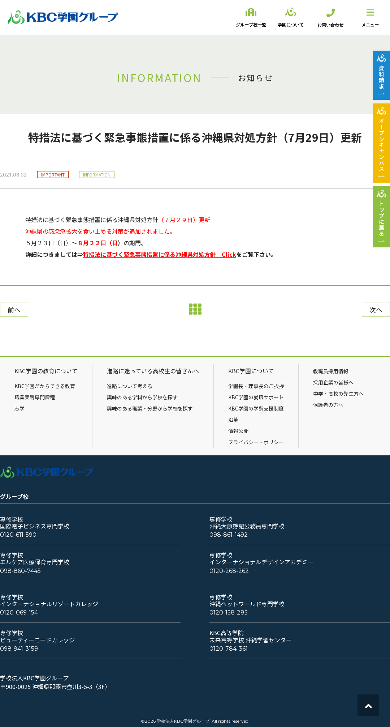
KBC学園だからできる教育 (44, 386)
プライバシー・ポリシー (256, 442)
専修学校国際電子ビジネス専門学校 (34, 523)
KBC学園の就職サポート (256, 397)
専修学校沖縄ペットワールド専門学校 (247, 600)
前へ (14, 309)
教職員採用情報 (330, 371)
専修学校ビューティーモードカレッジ (37, 636)
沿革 (233, 419)
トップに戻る (381, 219)
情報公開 (238, 430)
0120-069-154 (19, 612)
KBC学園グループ (63, 17)
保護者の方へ (328, 404)
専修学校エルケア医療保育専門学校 (34, 558)
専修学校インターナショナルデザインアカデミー (261, 558)
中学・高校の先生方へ (338, 393)
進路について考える (129, 386)
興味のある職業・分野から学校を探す (150, 408)
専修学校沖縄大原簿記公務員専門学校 (247, 523)
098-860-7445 (20, 570)
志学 (19, 408)
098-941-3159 (19, 648)
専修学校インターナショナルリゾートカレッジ (49, 600)
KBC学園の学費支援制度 (256, 408)
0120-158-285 (228, 612)
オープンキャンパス (381, 145)
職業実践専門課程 (34, 397)
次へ (375, 309)
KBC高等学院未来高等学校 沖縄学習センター (250, 636)
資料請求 (381, 77)
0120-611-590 (18, 534)
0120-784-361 (228, 648)
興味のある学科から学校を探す (142, 397)
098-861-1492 (228, 534)
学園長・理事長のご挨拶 (256, 386)
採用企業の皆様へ (333, 382)
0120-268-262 (229, 570)
